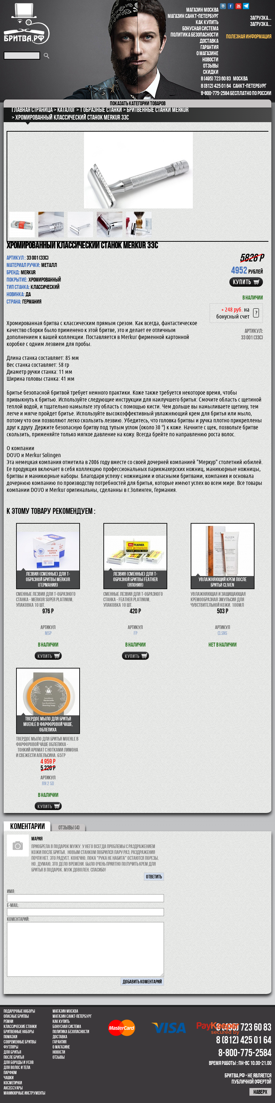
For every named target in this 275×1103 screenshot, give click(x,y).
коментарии (27, 826)
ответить (154, 877)
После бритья (14, 1057)
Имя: (11, 891)
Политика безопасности (194, 34)
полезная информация (248, 36)
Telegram (246, 6)
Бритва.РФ (27, 23)
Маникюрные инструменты (24, 1093)
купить (242, 282)
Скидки (210, 72)
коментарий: (18, 919)
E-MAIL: (13, 905)
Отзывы (210, 66)
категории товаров (137, 103)
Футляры (11, 1047)
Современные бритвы (20, 1041)
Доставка (209, 41)
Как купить (207, 22)
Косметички (13, 1082)
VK (223, 6)
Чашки (9, 1077)
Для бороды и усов (19, 1062)
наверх (260, 1092)
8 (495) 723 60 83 (216, 78)
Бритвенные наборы (19, 1031)
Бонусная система (200, 28)
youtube (238, 6)
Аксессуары (13, 1088)
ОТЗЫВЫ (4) (69, 827)
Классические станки (20, 1026)
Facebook (231, 6)
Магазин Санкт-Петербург (193, 16)
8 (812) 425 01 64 (216, 86)
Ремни (8, 1021)
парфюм (10, 1072)
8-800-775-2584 (215, 93)
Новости (210, 59)
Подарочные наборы (19, 1011)
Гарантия (209, 47)
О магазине (207, 53)
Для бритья (12, 1052)
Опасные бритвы (16, 1016)
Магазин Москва (202, 10)
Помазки (10, 1036)
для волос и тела (17, 1067)
